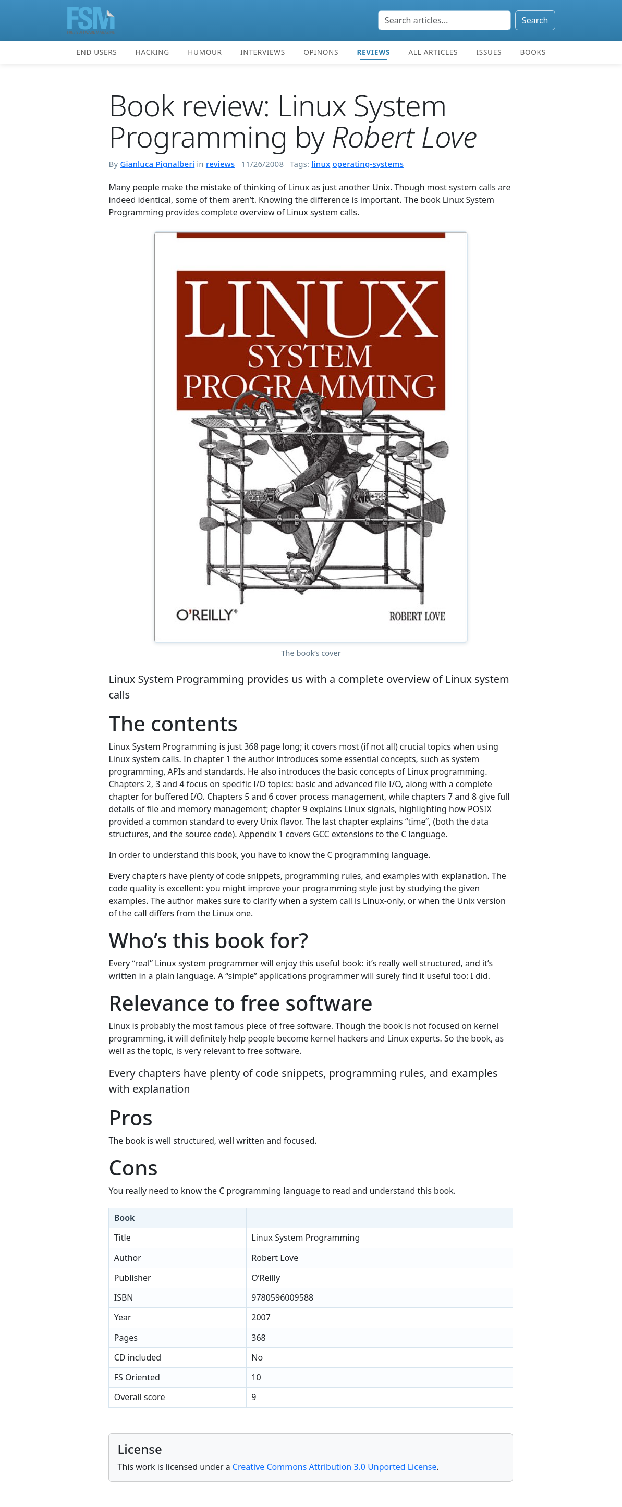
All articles (433, 52)
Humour (205, 52)
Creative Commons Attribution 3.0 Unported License (335, 1467)
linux (320, 163)
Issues (489, 52)
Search (535, 20)
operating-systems (368, 163)
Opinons (320, 52)
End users (96, 52)
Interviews (262, 52)
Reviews (373, 52)
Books (532, 52)
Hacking (152, 52)
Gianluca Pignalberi (157, 163)
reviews (220, 163)
